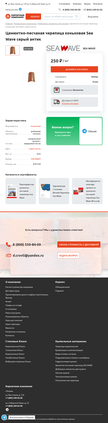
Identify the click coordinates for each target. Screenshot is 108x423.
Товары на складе (13, 305)
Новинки (77, 3)
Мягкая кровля (62, 372)
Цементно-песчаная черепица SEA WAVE (73, 365)
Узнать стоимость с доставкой (79, 244)
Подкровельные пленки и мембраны (72, 357)
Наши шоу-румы (13, 312)
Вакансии (9, 328)
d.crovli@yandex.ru (28, 255)
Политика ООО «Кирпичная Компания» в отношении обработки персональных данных (40, 419)
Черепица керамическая (66, 346)
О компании (64, 3)
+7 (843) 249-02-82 (93, 9)
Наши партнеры (12, 324)
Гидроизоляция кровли (66, 361)
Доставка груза (12, 290)
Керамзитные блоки (14, 354)
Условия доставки (70, 103)
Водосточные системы (65, 354)
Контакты (98, 3)
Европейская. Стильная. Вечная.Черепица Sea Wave (61, 191)
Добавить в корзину (77, 69)
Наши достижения (13, 320)
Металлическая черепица (67, 380)
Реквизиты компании (15, 331)
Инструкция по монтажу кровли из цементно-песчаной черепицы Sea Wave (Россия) (93, 191)
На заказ (28, 49)
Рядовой (59, 290)
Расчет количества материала (19, 287)
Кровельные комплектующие (69, 350)
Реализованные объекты (17, 316)
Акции (87, 3)
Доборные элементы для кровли (70, 369)
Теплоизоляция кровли (66, 376)
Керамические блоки (15, 346)
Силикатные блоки (14, 350)
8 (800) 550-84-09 (72, 9)
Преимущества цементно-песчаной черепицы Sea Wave (27, 191)
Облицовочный (62, 287)
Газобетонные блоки (15, 357)
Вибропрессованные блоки (18, 361)
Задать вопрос (68, 255)
